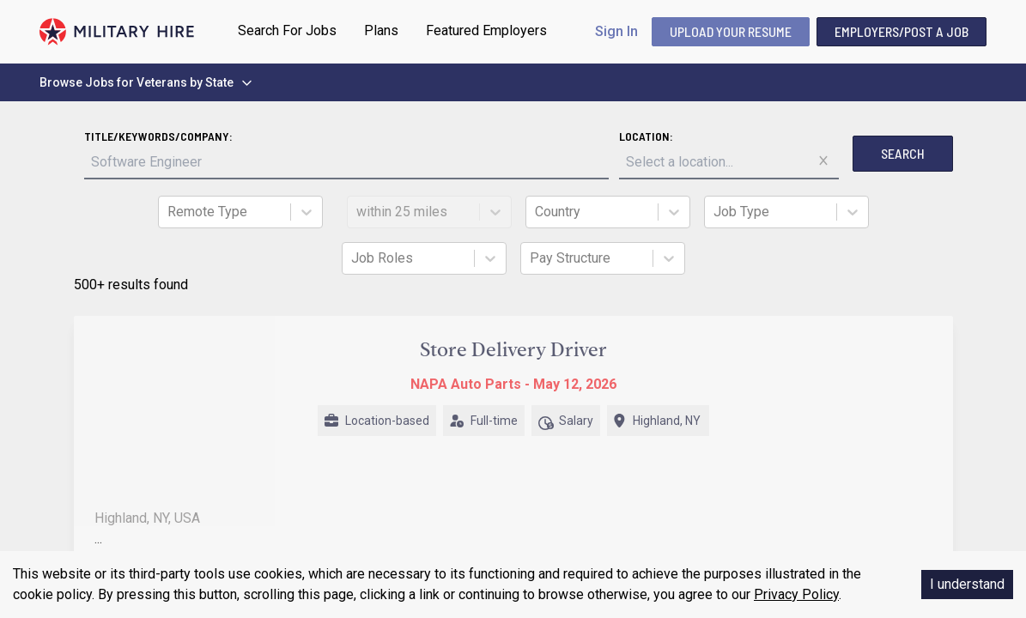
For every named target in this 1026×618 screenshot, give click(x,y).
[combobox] (169, 212)
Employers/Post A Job (901, 31)
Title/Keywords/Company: (158, 136)
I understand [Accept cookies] (967, 584)
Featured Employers (486, 30)
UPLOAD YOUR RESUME (731, 31)
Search (903, 153)
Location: (646, 136)
